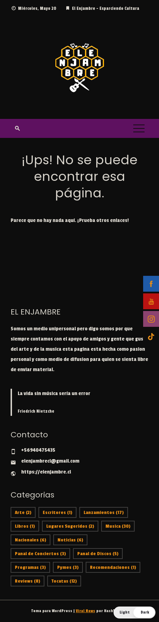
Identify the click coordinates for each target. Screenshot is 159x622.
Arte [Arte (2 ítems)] (23, 512)
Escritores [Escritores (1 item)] (57, 512)
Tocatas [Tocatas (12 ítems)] (64, 581)
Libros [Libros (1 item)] (25, 526)
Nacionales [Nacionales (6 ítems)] (30, 540)
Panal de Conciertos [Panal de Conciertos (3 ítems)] (40, 554)
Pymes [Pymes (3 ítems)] (68, 567)
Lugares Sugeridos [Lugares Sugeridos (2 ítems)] (70, 526)
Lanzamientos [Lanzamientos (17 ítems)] (104, 512)
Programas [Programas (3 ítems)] (30, 567)
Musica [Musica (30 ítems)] (117, 526)
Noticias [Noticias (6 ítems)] (70, 540)
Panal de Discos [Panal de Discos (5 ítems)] (97, 554)
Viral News (85, 611)
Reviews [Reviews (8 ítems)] (27, 581)
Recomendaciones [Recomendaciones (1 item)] (113, 567)
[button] (134, 612)
